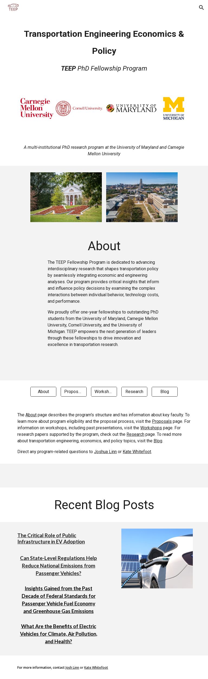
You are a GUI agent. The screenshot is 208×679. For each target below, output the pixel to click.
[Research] (134, 391)
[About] (43, 391)
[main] (104, 49)
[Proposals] (73, 391)
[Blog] (164, 391)
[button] (201, 7)
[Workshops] (103, 391)
